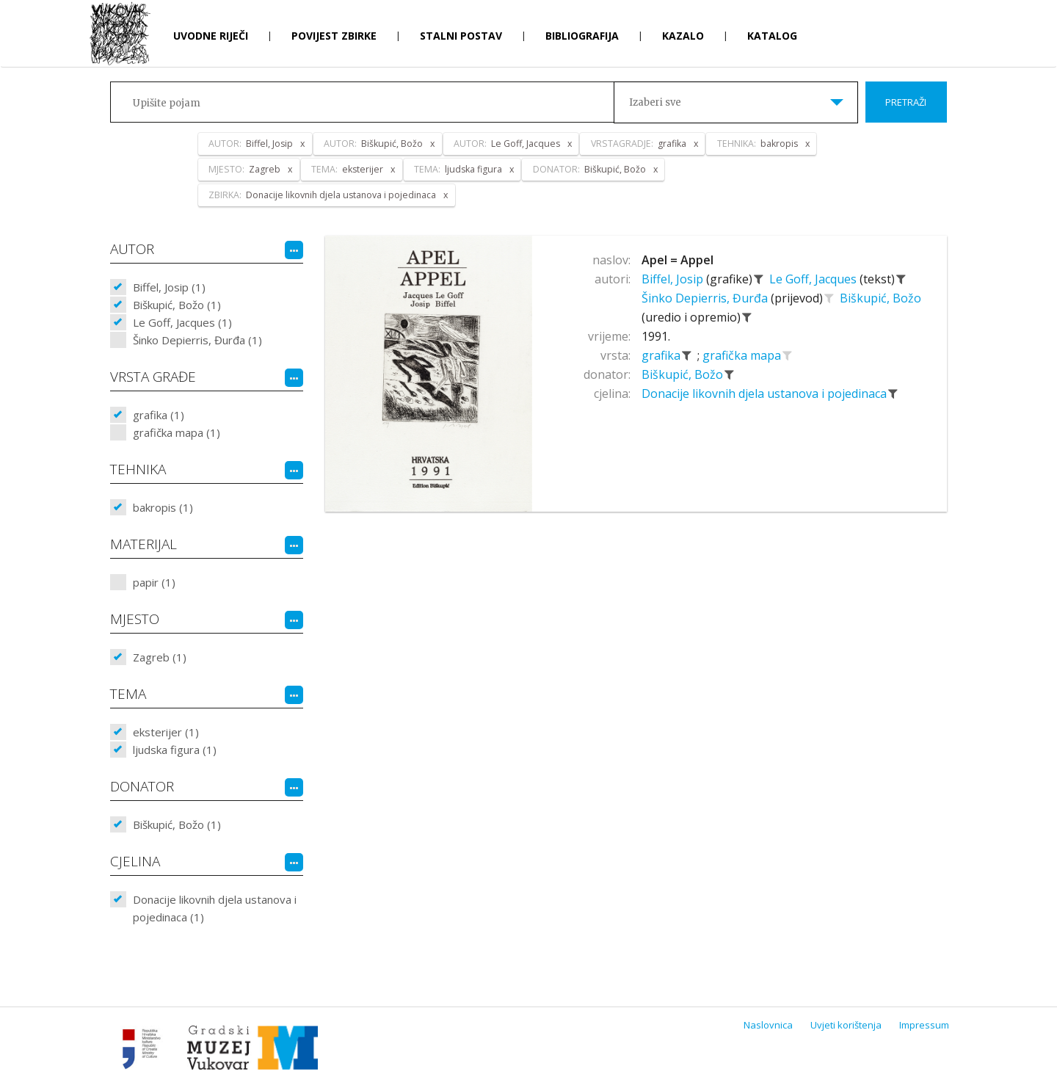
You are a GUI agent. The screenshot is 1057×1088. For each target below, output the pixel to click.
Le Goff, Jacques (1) (182, 322)
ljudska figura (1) (175, 749)
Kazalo (683, 36)
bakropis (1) (163, 507)
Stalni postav (461, 36)
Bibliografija (582, 36)
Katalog (772, 36)
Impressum (924, 1024)
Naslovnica (768, 1024)
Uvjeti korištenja (846, 1024)
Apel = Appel (677, 260)
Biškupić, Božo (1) (177, 304)
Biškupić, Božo (880, 298)
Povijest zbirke (334, 36)
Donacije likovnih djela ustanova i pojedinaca (766, 393)
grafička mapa (743, 355)
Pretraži (905, 102)
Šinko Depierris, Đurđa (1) (197, 340)
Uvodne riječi (210, 36)
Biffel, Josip (674, 279)
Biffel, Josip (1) (169, 287)
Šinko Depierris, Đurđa (706, 298)
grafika (662, 355)
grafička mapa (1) (176, 432)
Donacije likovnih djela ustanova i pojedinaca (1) (215, 908)
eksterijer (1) (166, 732)
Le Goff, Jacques (814, 279)
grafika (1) (158, 414)
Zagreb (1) (159, 657)
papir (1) (154, 582)
